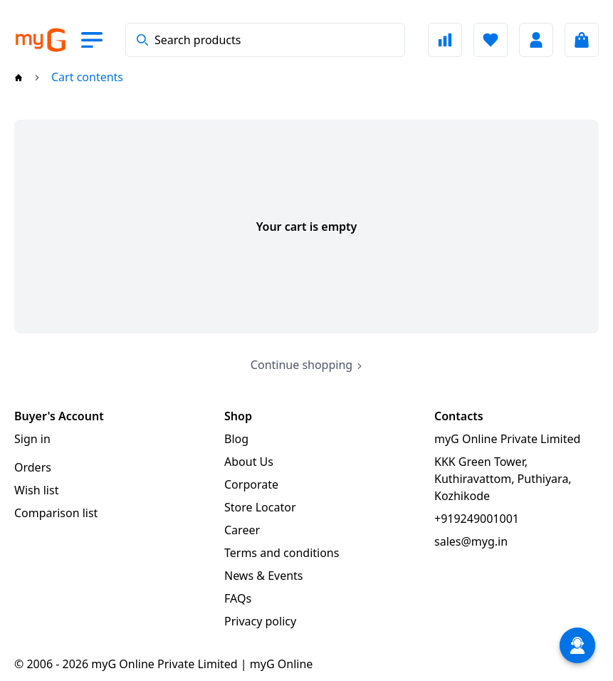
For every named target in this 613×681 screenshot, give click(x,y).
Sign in (32, 439)
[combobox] (265, 40)
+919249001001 (476, 518)
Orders (32, 467)
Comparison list (56, 513)
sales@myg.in (471, 541)
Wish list (36, 490)
